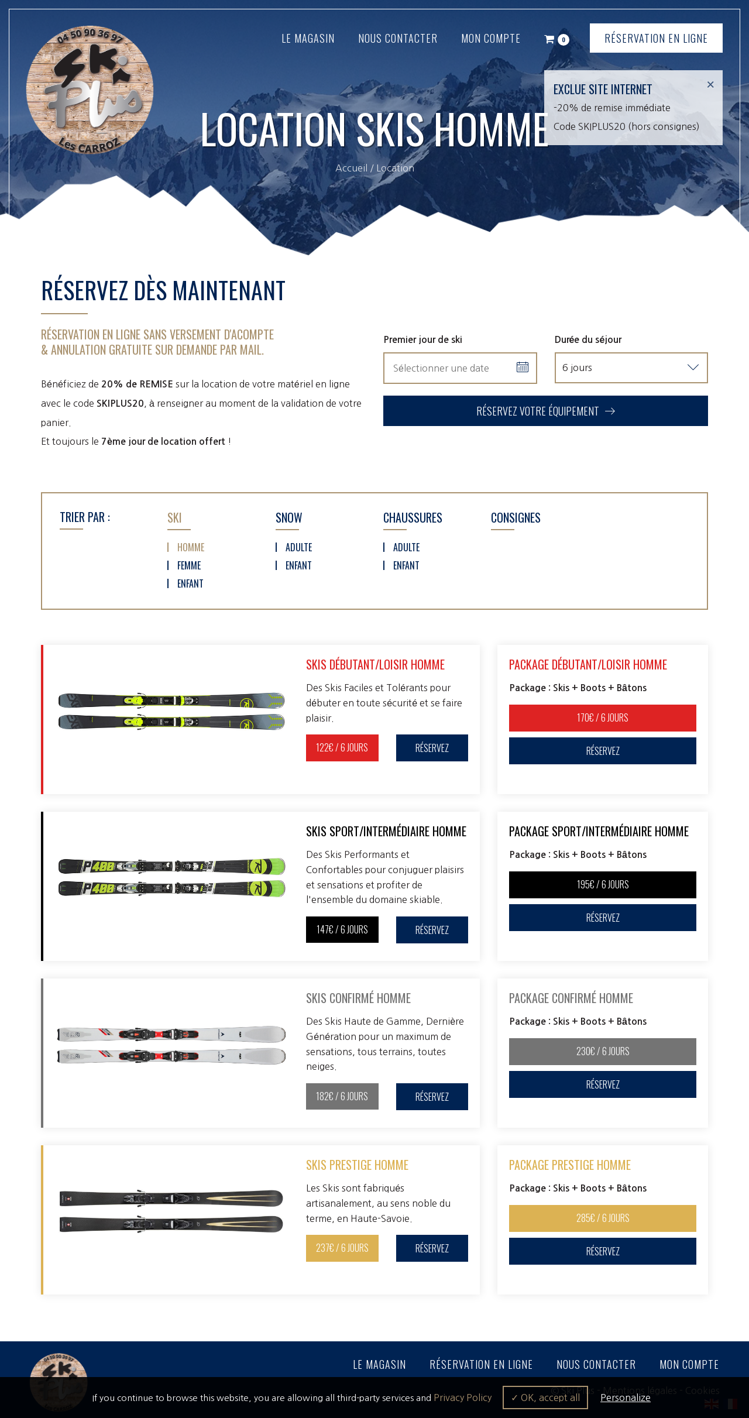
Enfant (190, 583)
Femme (189, 564)
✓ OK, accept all (545, 1397)
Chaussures (412, 517)
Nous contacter (398, 38)
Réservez (432, 747)
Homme (190, 546)
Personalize (625, 1397)
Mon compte (491, 38)
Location (395, 168)
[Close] (710, 84)
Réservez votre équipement (545, 410)
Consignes (516, 517)
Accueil (351, 168)
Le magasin (308, 38)
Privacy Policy (463, 1397)
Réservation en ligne (656, 38)
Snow (289, 517)
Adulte (299, 546)
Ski (174, 517)
